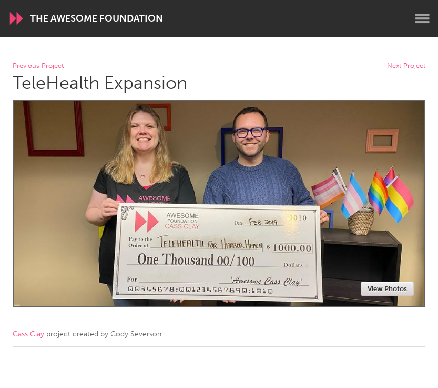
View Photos (387, 289)
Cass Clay (28, 334)
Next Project (406, 66)
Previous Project (38, 66)
